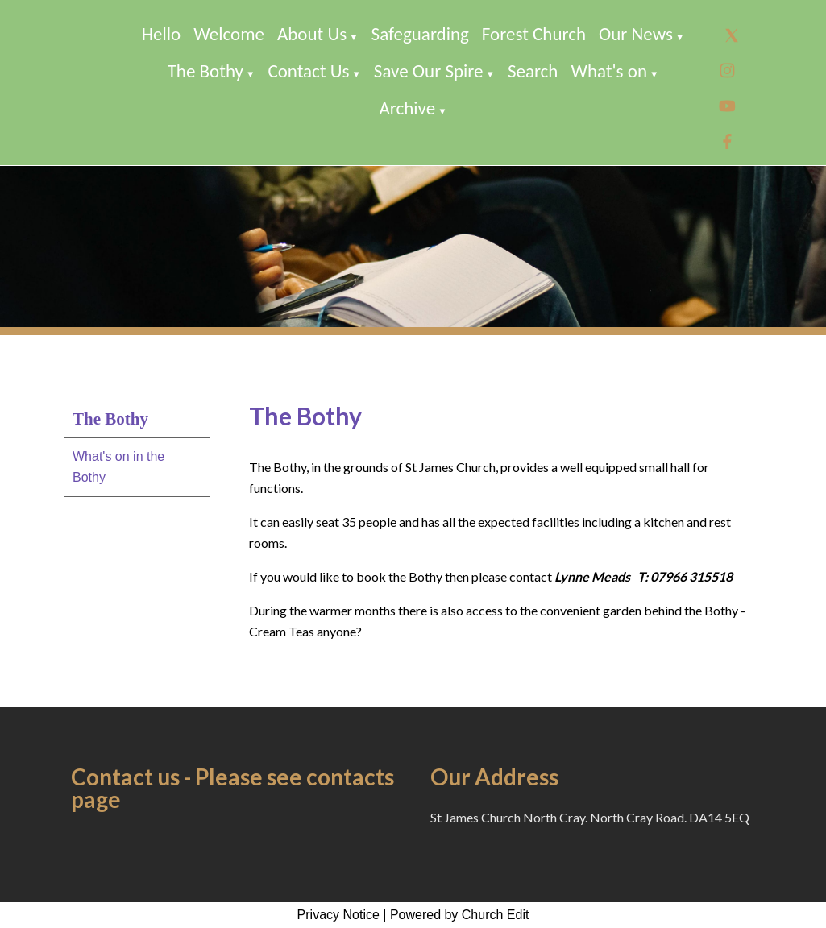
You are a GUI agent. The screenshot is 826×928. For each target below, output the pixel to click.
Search (533, 71)
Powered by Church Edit (459, 915)
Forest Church (534, 34)
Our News (636, 34)
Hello (161, 34)
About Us (312, 34)
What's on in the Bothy (118, 467)
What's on (609, 71)
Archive (407, 108)
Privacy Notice (338, 915)
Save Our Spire (429, 71)
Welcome (228, 34)
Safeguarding (420, 34)
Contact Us (308, 71)
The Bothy (205, 71)
